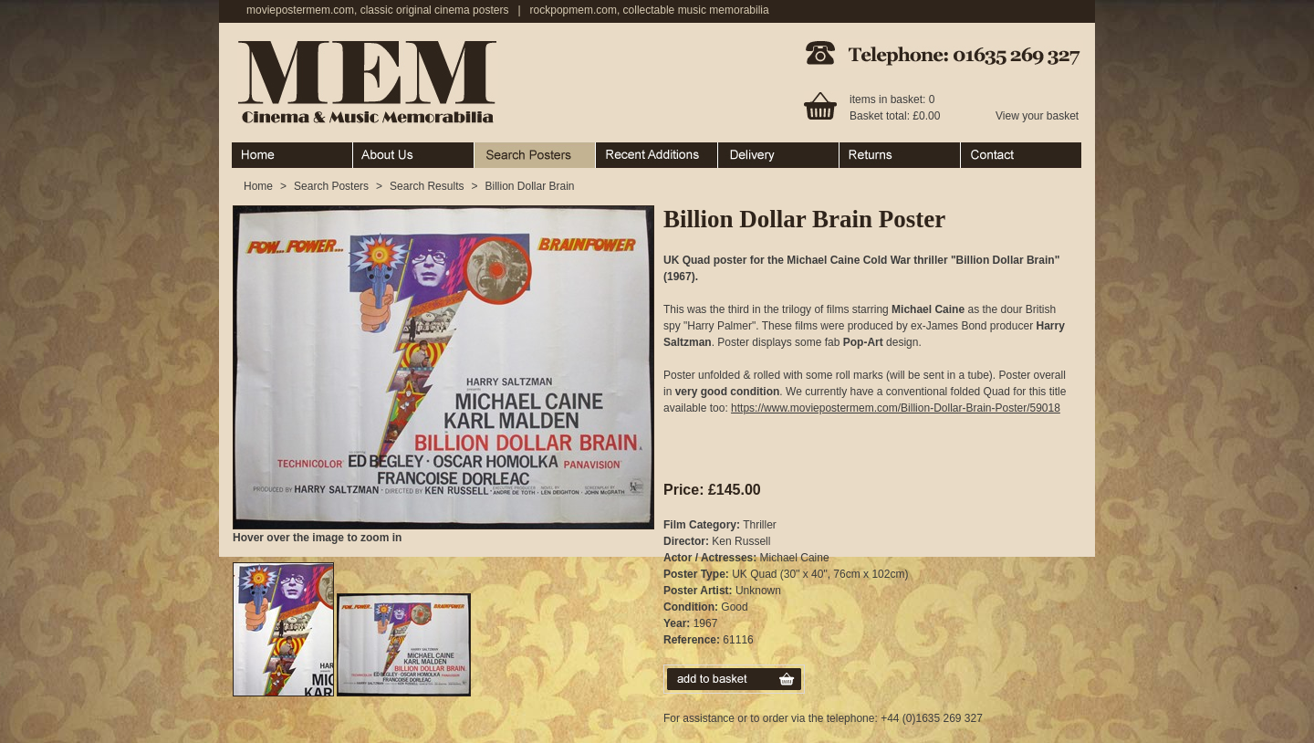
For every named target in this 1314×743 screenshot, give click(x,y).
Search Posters (535, 155)
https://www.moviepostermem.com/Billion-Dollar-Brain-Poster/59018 (895, 408)
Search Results (427, 186)
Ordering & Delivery (779, 155)
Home (292, 155)
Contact (1021, 155)
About (413, 155)
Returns (900, 155)
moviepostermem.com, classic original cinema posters (377, 10)
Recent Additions (657, 155)
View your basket (1037, 116)
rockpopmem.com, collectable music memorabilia (649, 10)
